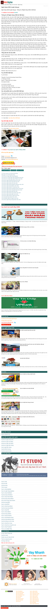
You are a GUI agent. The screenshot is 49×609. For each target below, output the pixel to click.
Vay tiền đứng (13, 170)
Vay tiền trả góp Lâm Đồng (7, 443)
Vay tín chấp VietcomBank (7, 496)
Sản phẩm (4, 371)
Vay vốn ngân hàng (6, 453)
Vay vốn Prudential (19, 599)
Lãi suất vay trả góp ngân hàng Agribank (10, 176)
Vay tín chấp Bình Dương (34, 593)
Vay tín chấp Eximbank (6, 515)
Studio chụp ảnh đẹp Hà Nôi (7, 537)
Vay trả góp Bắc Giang (6, 447)
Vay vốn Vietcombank (20, 592)
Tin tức (2, 4)
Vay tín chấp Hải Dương (34, 599)
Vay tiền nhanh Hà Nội (6, 450)
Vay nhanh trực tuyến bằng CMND (10, 207)
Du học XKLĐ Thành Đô (6, 533)
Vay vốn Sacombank (20, 598)
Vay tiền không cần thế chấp (7, 521)
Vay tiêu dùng (4, 485)
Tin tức (3, 204)
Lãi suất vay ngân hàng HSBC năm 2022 (10, 194)
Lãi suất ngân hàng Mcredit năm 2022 (9, 196)
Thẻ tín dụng (4, 487)
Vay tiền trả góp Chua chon (7, 439)
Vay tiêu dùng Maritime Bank (7, 519)
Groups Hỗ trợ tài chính (6, 320)
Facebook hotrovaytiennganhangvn (9, 318)
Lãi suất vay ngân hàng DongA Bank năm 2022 (11, 199)
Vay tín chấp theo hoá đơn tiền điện (27, 388)
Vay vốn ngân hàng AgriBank (7, 490)
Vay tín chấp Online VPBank (6, 295)
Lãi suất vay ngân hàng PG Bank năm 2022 (10, 195)
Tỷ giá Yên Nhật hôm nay (25, 253)
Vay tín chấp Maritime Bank (7, 517)
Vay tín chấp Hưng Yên (34, 598)
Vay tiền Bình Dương (6, 449)
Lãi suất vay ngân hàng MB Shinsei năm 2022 (11, 180)
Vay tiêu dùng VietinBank (6, 494)
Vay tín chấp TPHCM (34, 592)
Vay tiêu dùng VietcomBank (7, 498)
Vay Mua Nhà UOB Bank (14, 118)
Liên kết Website (5, 531)
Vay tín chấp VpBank (6, 511)
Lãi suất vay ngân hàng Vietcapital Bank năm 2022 (12, 189)
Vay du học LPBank (24, 281)
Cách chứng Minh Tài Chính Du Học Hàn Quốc (29, 267)
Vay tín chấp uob (20, 170)
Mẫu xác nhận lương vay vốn (7, 542)
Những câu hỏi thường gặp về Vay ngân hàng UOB (12, 166)
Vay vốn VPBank (19, 596)
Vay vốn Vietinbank (19, 593)
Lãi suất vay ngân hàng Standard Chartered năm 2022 (13, 184)
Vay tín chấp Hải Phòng (34, 601)
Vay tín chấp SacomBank (7, 506)
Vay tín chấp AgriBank (6, 489)
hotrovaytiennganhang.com (12, 159)
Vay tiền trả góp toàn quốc (10, 437)
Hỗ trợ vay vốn (5, 316)
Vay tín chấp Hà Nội (33, 591)
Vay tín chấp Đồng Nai (34, 594)
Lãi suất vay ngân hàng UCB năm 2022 (10, 183)
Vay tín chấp (4, 481)
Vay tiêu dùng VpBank (6, 513)
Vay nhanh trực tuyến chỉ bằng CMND (16, 149)
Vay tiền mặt (18, 601)
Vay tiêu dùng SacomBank (7, 507)
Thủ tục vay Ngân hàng (6, 528)
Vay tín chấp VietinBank (6, 492)
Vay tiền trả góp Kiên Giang (7, 445)
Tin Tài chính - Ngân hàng (17, 4)
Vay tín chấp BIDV (5, 504)
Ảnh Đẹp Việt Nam (5, 540)
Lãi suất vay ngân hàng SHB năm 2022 (9, 191)
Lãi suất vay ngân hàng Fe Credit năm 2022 (10, 187)
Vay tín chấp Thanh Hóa (34, 603)
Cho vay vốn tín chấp (6, 170)
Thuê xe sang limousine (6, 538)
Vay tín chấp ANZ (5, 509)
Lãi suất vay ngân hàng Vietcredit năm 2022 (10, 181)
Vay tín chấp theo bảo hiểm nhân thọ (27, 416)
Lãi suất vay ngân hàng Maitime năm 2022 (10, 185)
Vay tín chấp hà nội (5, 434)
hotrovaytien (7, 156)
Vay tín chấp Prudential (6, 526)
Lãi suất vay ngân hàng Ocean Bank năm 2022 (11, 192)
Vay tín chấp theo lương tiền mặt (8, 524)
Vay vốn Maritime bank (20, 594)
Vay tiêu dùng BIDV (5, 502)
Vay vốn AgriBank (19, 591)
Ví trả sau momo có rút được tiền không (10, 173)
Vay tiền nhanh (6, 432)
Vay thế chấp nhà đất (14, 128)
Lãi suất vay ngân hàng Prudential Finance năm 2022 (12, 188)
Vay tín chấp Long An (34, 596)
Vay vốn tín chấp (8, 4)
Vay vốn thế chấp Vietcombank (8, 500)
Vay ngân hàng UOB (8, 327)
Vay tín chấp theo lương (6, 522)
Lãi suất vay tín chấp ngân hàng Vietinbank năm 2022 (12, 177)
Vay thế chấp (4, 483)
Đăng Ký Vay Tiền (6, 324)
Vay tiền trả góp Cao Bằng (7, 441)
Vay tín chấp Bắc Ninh (34, 597)
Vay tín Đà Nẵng (33, 602)
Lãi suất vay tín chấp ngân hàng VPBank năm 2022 (12, 178)
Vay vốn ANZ (18, 597)
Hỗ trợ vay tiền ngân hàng (7, 152)
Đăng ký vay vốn (5, 607)
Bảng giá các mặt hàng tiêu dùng (8, 174)
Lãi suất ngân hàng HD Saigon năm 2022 (10, 198)
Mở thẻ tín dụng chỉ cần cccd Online (27, 226)
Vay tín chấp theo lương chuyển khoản (27, 373)
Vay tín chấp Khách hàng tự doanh (27, 402)
